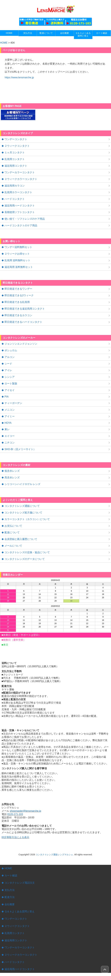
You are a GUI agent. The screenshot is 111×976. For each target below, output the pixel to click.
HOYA (8, 423)
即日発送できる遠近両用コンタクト (25, 308)
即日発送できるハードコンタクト (23, 322)
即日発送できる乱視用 (17, 302)
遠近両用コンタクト (16, 165)
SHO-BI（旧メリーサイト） (20, 449)
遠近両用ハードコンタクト (20, 205)
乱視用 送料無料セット (17, 260)
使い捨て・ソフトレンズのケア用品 (25, 218)
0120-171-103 (15, 814)
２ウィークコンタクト (17, 146)
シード (8, 363)
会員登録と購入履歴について (21, 539)
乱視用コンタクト (15, 159)
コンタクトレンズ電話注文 (20, 882)
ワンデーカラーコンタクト (20, 172)
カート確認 (11, 875)
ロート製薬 (11, 383)
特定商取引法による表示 (15, 837)
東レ (7, 429)
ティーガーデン (13, 403)
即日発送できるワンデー (18, 288)
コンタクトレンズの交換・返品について (27, 552)
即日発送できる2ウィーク (19, 295)
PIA (7, 396)
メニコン (10, 409)
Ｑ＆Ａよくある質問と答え (20, 911)
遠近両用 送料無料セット (19, 267)
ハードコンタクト (15, 199)
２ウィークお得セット (17, 253)
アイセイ (10, 390)
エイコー (10, 436)
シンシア (10, 377)
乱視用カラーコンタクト (18, 192)
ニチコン (10, 442)
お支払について (13, 525)
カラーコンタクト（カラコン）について (27, 519)
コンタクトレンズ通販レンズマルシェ (54, 854)
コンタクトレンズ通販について (22, 506)
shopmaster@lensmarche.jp (25, 811)
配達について (12, 532)
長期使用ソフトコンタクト (20, 212)
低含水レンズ (12, 471)
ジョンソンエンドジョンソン (21, 343)
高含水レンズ (12, 477)
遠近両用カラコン (15, 185)
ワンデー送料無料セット (18, 247)
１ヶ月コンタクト (15, 152)
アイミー (10, 416)
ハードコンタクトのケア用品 (21, 225)
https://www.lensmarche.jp (19, 77)
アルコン (10, 357)
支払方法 (10, 890)
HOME (8, 868)
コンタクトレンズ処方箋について (23, 512)
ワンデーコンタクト (16, 139)
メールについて (13, 545)
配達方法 (10, 897)
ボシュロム (11, 350)
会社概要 (10, 904)
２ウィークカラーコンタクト (21, 179)
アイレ (8, 370)
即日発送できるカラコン (18, 315)
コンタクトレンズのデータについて (25, 559)
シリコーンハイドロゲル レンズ (22, 484)
